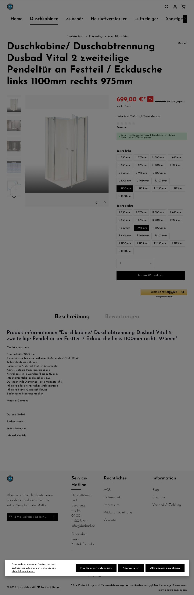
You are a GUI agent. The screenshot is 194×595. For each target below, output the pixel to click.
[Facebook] (89, 576)
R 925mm (175, 220)
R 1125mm (142, 243)
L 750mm (124, 157)
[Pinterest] (95, 576)
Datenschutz (112, 497)
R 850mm (124, 220)
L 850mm (124, 165)
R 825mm (175, 212)
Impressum (111, 505)
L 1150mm (160, 188)
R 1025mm (125, 235)
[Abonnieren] (54, 517)
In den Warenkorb (150, 275)
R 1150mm (160, 243)
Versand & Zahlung (166, 505)
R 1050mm (143, 235)
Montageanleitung (18, 347)
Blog (155, 490)
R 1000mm (159, 228)
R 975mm (141, 228)
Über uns (158, 497)
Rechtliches (115, 478)
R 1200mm (125, 251)
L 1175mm (177, 188)
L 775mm (141, 157)
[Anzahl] (135, 263)
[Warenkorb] (183, 6)
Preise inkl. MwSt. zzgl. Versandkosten (138, 116)
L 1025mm (125, 180)
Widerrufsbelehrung (118, 512)
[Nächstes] (185, 19)
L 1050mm (143, 180)
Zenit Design (52, 587)
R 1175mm (177, 243)
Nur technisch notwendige (96, 568)
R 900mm (158, 220)
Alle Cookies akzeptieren (165, 568)
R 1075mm (161, 235)
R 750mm (124, 212)
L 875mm (141, 165)
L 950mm (124, 173)
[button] (164, 293)
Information (164, 478)
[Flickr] (105, 576)
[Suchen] (167, 6)
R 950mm (124, 228)
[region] (58, 151)
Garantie (110, 520)
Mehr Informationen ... (23, 571)
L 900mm (158, 165)
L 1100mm (125, 188)
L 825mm (175, 157)
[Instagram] (100, 576)
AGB (107, 490)
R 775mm (141, 212)
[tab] (72, 316)
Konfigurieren (131, 568)
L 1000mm (159, 173)
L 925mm (175, 165)
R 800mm (158, 212)
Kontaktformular (83, 544)
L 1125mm (142, 188)
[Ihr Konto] (175, 6)
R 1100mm (125, 243)
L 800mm (158, 157)
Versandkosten (134, 585)
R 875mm (141, 220)
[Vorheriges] (97, 203)
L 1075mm (161, 180)
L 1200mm (125, 196)
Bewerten (122, 127)
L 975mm (141, 173)
